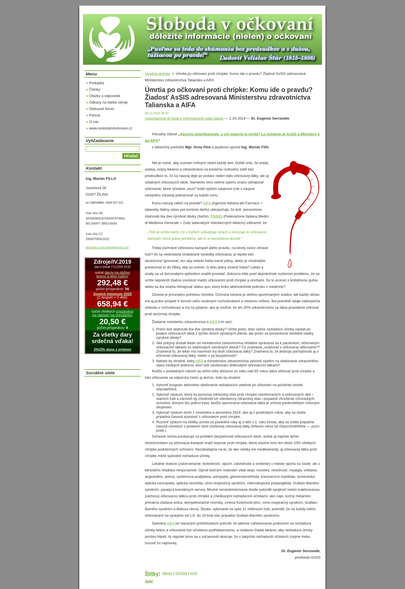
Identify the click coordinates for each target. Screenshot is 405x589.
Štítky (152, 574)
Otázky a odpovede (104, 96)
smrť (193, 573)
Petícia (94, 115)
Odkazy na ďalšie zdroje (108, 102)
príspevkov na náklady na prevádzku (113, 313)
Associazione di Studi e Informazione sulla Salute (184, 118)
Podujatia (96, 83)
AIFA (207, 203)
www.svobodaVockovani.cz (110, 128)
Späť (149, 581)
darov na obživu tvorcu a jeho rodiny (113, 274)
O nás (94, 122)
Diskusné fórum (101, 109)
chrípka (181, 573)
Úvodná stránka (157, 73)
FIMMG (216, 216)
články (167, 573)
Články (94, 89)
